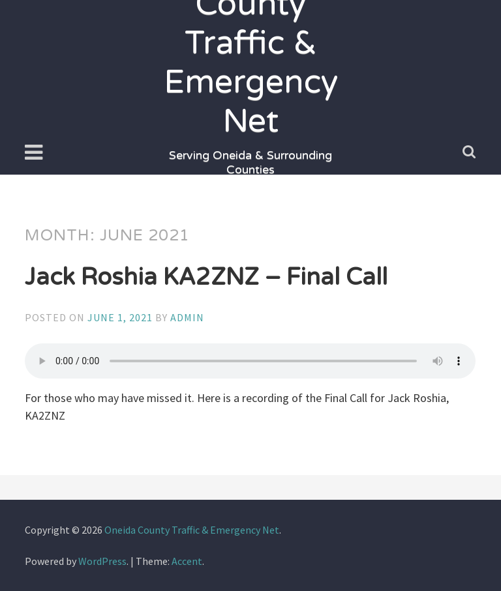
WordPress (102, 561)
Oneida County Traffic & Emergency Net (191, 529)
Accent (187, 561)
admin (187, 317)
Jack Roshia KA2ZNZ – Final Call (206, 277)
